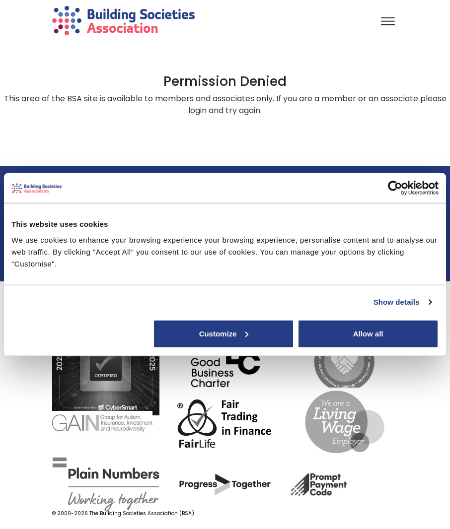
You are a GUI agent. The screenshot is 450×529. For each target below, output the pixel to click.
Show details (397, 302)
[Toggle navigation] (388, 22)
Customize (224, 333)
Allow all (368, 333)
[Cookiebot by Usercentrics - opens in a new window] (395, 188)
